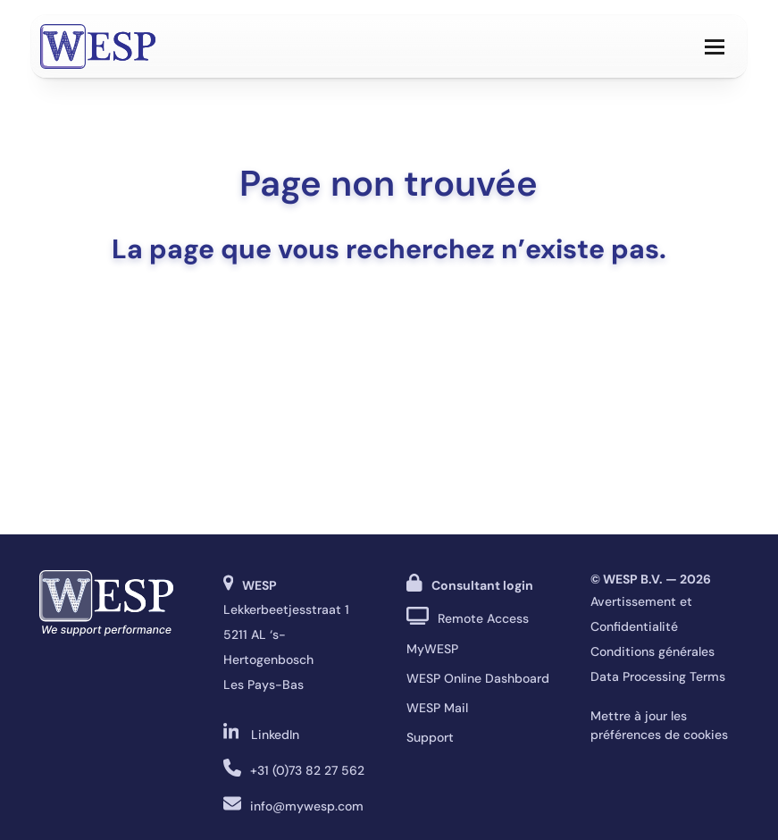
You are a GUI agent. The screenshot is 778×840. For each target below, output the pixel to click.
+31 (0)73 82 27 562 (307, 770)
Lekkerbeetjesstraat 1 (286, 609)
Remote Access (483, 618)
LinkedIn (275, 735)
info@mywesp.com (307, 806)
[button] (714, 47)
